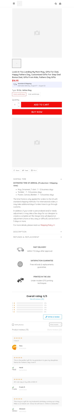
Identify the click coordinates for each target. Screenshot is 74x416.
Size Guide (16, 397)
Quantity (15, 100)
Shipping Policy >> (47, 225)
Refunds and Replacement (23, 368)
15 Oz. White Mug (24, 90)
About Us (15, 390)
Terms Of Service (19, 401)
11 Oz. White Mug (33, 94)
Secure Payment (18, 375)
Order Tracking (18, 386)
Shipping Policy (18, 372)
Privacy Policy (17, 364)
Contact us (16, 394)
